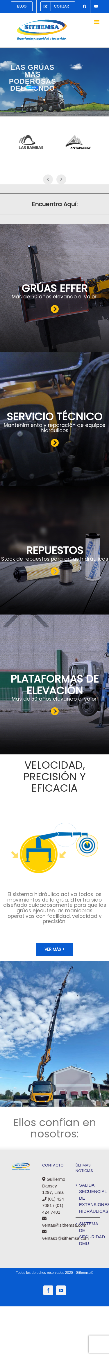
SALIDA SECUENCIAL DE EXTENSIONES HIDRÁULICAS (88, 1198)
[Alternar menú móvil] (97, 22)
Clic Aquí (32, 87)
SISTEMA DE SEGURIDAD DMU (88, 1233)
